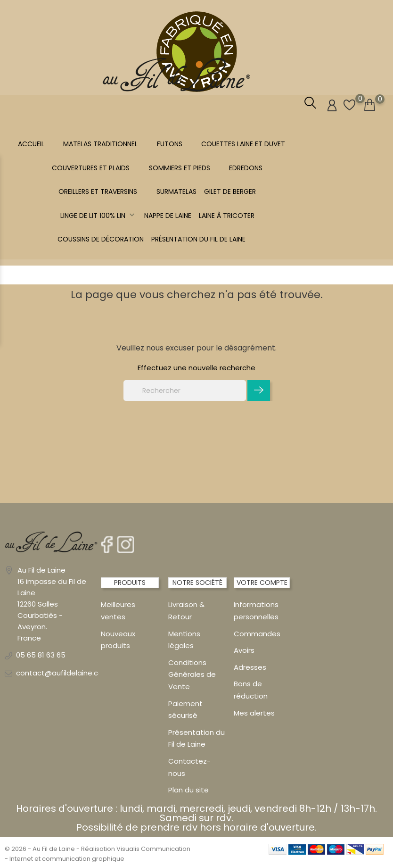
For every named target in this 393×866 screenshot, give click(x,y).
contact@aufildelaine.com (63, 672)
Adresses (250, 667)
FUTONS (169, 144)
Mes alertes (254, 712)
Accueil (31, 144)
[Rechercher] (184, 390)
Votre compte (262, 582)
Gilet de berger (230, 191)
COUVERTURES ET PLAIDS (91, 168)
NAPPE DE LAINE (167, 215)
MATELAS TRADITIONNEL (100, 144)
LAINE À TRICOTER (226, 215)
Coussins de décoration (100, 239)
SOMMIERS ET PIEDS (179, 168)
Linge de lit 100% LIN (98, 215)
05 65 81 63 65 (41, 654)
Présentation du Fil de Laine (198, 239)
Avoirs (244, 650)
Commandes (257, 633)
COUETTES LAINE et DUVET (243, 144)
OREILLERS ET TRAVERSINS (97, 191)
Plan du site (188, 789)
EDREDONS (245, 168)
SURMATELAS (176, 191)
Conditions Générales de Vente (192, 674)
